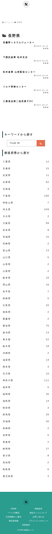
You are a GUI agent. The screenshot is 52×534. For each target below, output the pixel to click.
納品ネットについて (38, 513)
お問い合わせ (38, 517)
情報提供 (38, 509)
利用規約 (26, 525)
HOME (14, 509)
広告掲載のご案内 (13, 517)
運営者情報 (13, 521)
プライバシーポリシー (38, 521)
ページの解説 (13, 513)
